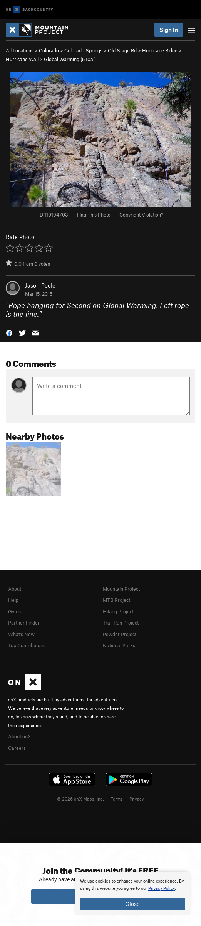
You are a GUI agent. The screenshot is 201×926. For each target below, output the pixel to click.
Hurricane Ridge (160, 50)
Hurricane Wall (22, 59)
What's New (21, 634)
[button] (9, 332)
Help (13, 600)
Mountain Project (121, 589)
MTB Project (116, 600)
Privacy (136, 798)
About (14, 589)
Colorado (49, 50)
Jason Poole (40, 285)
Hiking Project (118, 611)
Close (132, 903)
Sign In (168, 29)
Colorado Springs (83, 50)
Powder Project (119, 634)
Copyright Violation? (141, 215)
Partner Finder (24, 623)
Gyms (14, 611)
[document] (132, 894)
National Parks (119, 645)
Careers (17, 748)
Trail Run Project (121, 623)
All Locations (20, 50)
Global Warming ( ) (70, 59)
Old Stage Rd (122, 50)
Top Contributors (26, 645)
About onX (19, 736)
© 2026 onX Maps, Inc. (80, 798)
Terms (117, 798)
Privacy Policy (161, 888)
